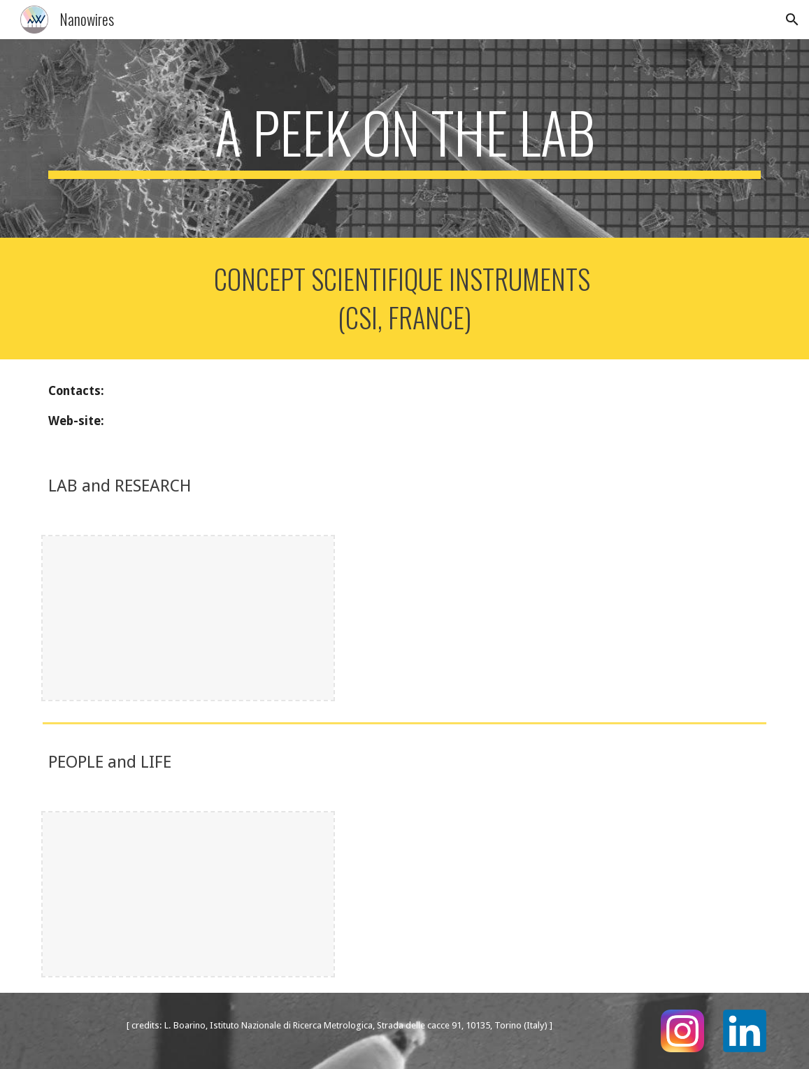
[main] (404, 138)
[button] (792, 19)
